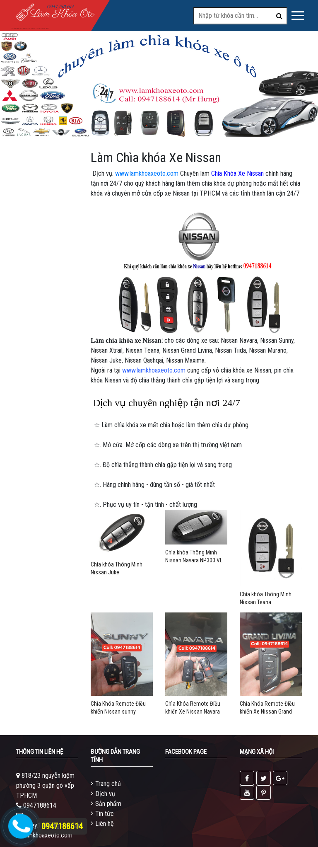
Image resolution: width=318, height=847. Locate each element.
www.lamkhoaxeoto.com (146, 173)
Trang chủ (108, 784)
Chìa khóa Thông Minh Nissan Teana (266, 598)
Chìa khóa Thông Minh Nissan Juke (116, 568)
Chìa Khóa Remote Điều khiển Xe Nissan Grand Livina (267, 708)
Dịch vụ (105, 794)
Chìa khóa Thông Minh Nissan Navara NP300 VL (193, 556)
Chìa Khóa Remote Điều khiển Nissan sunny (118, 707)
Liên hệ (104, 824)
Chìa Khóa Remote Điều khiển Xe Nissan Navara (192, 707)
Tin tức (104, 814)
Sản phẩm (108, 804)
